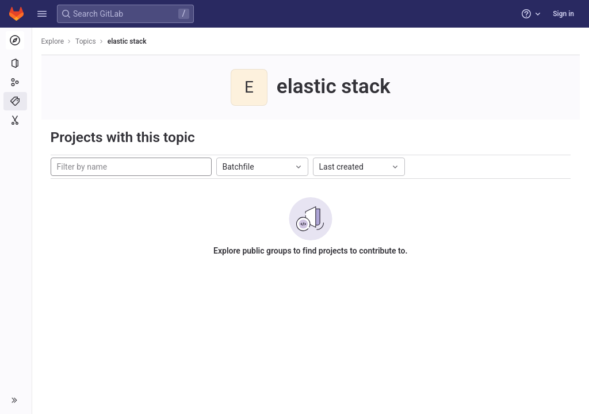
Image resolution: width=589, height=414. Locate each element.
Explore (52, 41)
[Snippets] (16, 120)
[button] (42, 14)
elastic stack (127, 41)
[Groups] (16, 82)
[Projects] (16, 63)
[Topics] (16, 101)
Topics (86, 41)
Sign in (563, 14)
